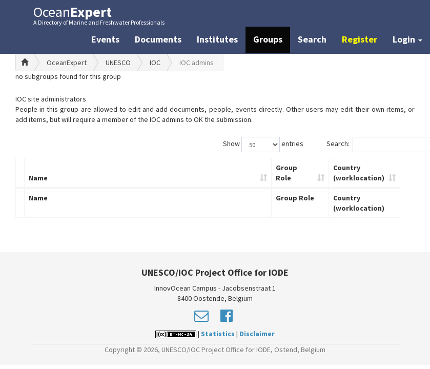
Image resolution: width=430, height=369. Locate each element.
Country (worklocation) (358, 172)
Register (359, 39)
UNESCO (118, 62)
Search (312, 39)
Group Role (286, 172)
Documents (158, 39)
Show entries (263, 144)
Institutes (217, 39)
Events (105, 39)
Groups (267, 39)
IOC (155, 62)
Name (38, 177)
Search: (370, 144)
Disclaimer (257, 333)
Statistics (218, 333)
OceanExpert (67, 62)
